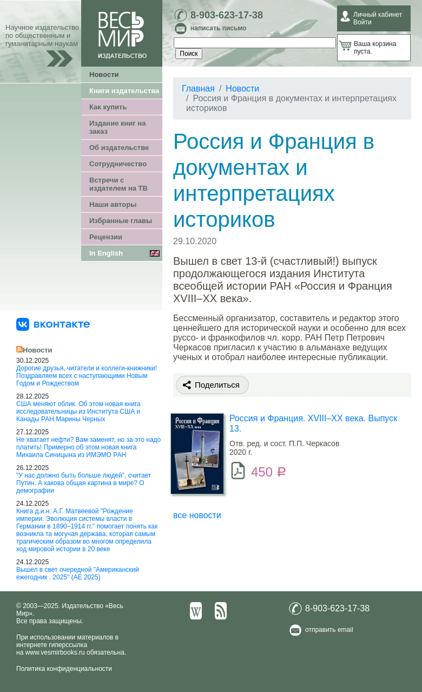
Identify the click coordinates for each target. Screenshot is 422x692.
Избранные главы (120, 221)
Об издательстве (119, 147)
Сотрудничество (118, 164)
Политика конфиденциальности (64, 669)
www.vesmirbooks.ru (55, 652)
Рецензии (105, 237)
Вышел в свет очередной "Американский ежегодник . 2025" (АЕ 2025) (77, 573)
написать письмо (218, 28)
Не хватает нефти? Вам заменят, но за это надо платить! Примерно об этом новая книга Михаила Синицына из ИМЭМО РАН (88, 447)
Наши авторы (112, 204)
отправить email (329, 630)
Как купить (108, 107)
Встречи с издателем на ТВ (118, 184)
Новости (104, 74)
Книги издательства (124, 91)
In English (106, 253)
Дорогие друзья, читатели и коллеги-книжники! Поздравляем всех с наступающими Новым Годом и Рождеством (86, 375)
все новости (197, 515)
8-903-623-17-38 (226, 15)
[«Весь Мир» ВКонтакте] (53, 324)
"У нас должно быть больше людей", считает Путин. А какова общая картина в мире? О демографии (83, 483)
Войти (362, 22)
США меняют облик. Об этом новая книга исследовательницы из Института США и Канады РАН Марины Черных (78, 411)
